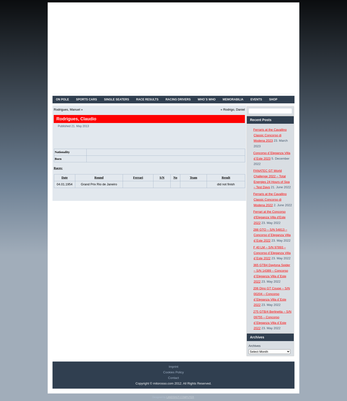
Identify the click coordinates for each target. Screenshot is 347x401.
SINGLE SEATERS (116, 99)
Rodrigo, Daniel (234, 109)
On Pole (62, 99)
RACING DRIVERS (178, 99)
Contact (173, 378)
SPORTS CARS (86, 99)
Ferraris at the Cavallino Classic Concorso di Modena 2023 (270, 135)
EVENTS (256, 99)
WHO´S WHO (207, 99)
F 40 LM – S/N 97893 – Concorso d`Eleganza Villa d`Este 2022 (272, 253)
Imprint (173, 366)
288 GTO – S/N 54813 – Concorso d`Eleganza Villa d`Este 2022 (272, 235)
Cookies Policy (173, 372)
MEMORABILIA (233, 99)
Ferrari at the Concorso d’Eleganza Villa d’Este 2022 (269, 217)
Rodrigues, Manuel (67, 109)
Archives (255, 346)
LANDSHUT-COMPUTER (180, 397)
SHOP (273, 99)
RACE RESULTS (147, 99)
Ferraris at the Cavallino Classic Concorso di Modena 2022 (270, 199)
